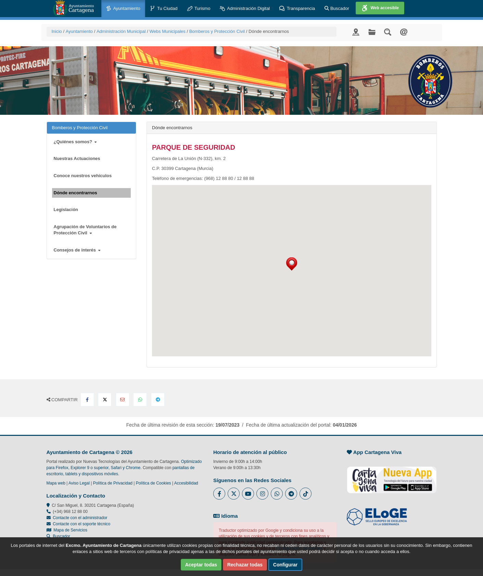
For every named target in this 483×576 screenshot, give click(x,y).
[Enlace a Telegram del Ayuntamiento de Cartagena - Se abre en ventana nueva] (291, 494)
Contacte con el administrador (80, 517)
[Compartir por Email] (122, 399)
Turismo (199, 9)
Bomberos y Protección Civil (217, 31)
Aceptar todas (201, 564)
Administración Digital (245, 9)
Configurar (285, 564)
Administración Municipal (121, 31)
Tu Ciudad (164, 9)
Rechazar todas (245, 564)
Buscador (337, 8)
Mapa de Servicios (67, 530)
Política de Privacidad (112, 483)
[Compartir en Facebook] (87, 399)
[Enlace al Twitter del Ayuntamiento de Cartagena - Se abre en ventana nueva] (234, 494)
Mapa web (56, 483)
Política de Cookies (153, 483)
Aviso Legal (79, 483)
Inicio (57, 31)
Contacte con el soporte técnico (81, 524)
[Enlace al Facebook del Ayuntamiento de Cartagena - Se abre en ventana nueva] (219, 494)
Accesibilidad (186, 483)
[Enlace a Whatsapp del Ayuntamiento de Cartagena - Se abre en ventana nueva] (277, 494)
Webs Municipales (168, 31)
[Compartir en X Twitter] (105, 399)
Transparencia (297, 9)
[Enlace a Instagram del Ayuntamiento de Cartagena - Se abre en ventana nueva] (262, 494)
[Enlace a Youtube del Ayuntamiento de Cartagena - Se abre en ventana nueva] (248, 494)
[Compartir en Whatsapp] (140, 399)
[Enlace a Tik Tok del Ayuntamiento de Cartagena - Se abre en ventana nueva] (306, 494)
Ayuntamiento (123, 9)
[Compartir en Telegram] (158, 399)
